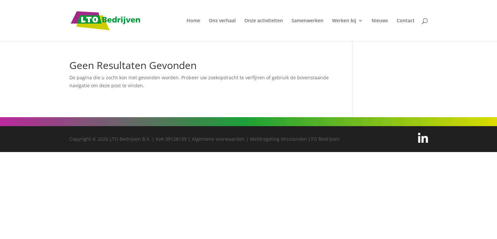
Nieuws (380, 21)
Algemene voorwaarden (218, 139)
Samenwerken (307, 21)
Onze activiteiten (263, 21)
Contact (406, 21)
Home (193, 21)
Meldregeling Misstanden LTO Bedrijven (295, 139)
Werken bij (344, 21)
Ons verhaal (222, 21)
